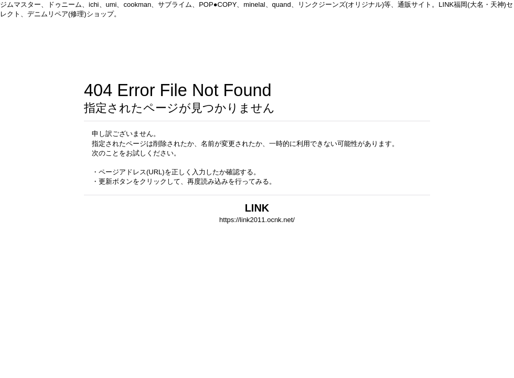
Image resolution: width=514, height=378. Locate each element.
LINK (257, 208)
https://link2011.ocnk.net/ (257, 220)
